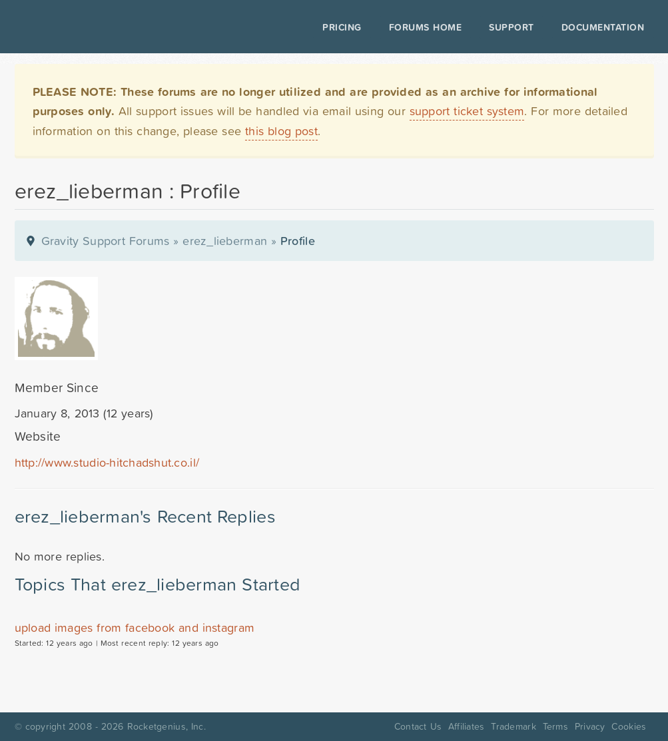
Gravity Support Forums (105, 241)
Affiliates (466, 726)
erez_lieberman (224, 241)
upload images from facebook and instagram (135, 627)
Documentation (593, 27)
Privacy (590, 726)
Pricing (332, 27)
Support (502, 27)
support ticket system (467, 111)
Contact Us (418, 726)
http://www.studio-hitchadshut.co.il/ (107, 462)
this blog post (281, 131)
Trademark (513, 726)
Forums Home (415, 27)
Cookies (628, 726)
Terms (555, 726)
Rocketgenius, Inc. (166, 726)
